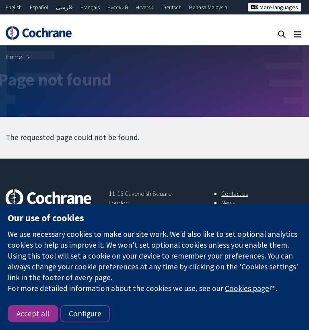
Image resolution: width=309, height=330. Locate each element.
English (14, 7)
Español (39, 7)
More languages (274, 7)
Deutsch (172, 7)
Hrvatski (145, 7)
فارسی (64, 7)
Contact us (234, 193)
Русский (117, 7)
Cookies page (247, 288)
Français (90, 7)
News (228, 203)
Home (14, 57)
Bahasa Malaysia (208, 7)
